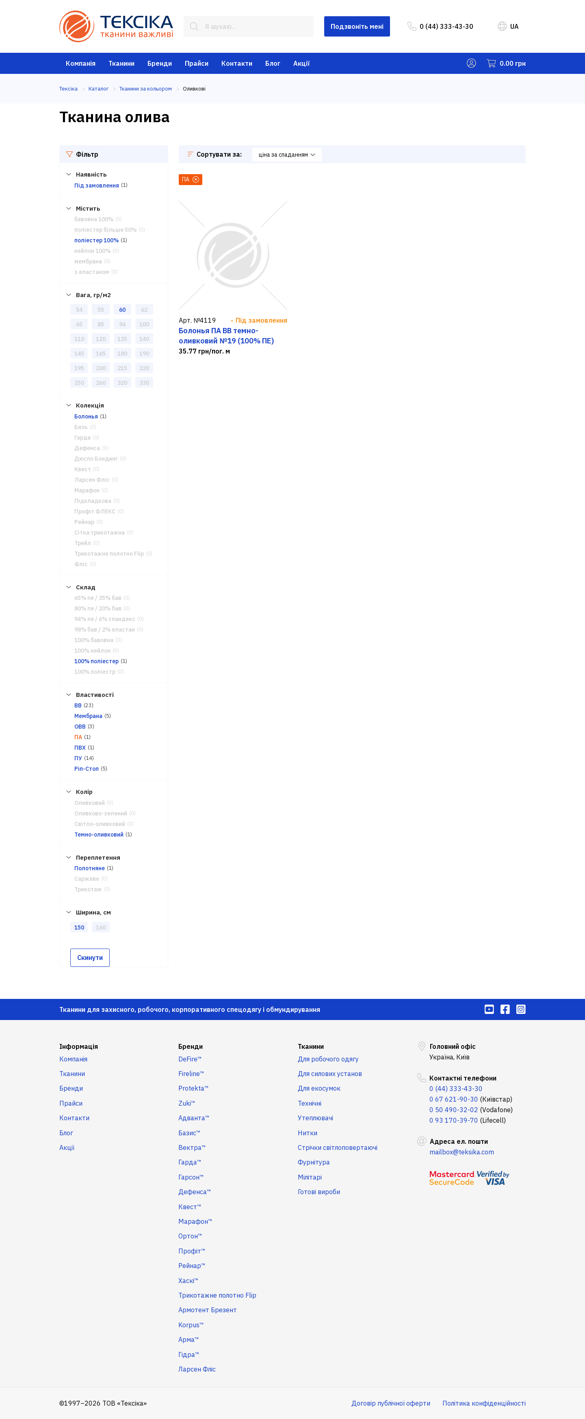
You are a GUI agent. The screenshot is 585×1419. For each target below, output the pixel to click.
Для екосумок (319, 1088)
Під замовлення (96, 185)
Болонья (86, 416)
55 (101, 309)
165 (101, 353)
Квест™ (190, 1207)
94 (122, 324)
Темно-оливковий (99, 834)
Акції (301, 63)
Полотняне (89, 868)
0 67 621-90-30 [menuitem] (453, 1099)
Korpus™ (191, 1325)
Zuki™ (186, 1103)
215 (122, 368)
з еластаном (91, 272)
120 (101, 339)
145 (79, 353)
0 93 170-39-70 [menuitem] (453, 1120)
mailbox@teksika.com (461, 1152)
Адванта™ (194, 1118)
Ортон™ (190, 1236)
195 (79, 368)
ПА (78, 737)
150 (79, 927)
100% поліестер (96, 661)
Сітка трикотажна (99, 532)
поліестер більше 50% (105, 229)
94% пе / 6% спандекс (104, 619)
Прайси (196, 63)
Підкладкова (92, 501)
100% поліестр (94, 671)
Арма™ (188, 1339)
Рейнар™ (192, 1266)
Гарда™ (190, 1162)
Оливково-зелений (100, 813)
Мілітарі (310, 1177)
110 (79, 339)
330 (144, 382)
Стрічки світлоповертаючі (337, 1147)
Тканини (121, 63)
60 (122, 309)
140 (144, 339)
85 (101, 324)
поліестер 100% (96, 240)
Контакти (236, 63)
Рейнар (84, 522)
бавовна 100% (93, 219)
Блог (272, 63)
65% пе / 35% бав (97, 598)
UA (508, 26)
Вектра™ (192, 1147)
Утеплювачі (315, 1118)
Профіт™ (192, 1251)
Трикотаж (88, 889)
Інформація (78, 1046)
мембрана (88, 261)
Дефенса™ (194, 1192)
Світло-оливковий (99, 824)
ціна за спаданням (287, 154)
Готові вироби (319, 1192)
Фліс (81, 564)
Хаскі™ (188, 1281)
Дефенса (87, 448)
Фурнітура (314, 1162)
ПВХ (80, 747)
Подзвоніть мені (357, 26)
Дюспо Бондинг (96, 458)
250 (79, 382)
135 (122, 339)
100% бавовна (93, 640)
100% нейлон (92, 650)
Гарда (82, 437)
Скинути (90, 957)
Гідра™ (188, 1354)
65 (79, 324)
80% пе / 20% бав (97, 608)
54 (79, 309)
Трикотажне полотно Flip (109, 553)
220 (144, 368)
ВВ (78, 705)
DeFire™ (190, 1059)
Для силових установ (330, 1074)
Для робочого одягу (328, 1059)
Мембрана (88, 716)
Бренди (159, 63)
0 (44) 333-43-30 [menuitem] (440, 26)
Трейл (82, 543)
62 (144, 309)
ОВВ (80, 726)
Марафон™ (195, 1221)
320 (122, 382)
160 (101, 927)
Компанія (80, 63)
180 (122, 353)
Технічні (309, 1103)
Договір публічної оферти (390, 1403)
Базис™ (189, 1133)
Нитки (307, 1133)
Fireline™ (191, 1074)
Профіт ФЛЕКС (94, 511)
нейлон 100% (92, 250)
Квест (82, 469)
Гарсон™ (191, 1177)
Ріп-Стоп (86, 768)
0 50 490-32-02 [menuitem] (453, 1110)
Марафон (87, 490)
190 (144, 353)
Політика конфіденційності (484, 1403)
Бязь (81, 427)
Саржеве (86, 878)
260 (101, 382)
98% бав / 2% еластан (104, 629)
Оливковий (89, 803)
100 (144, 324)
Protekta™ (193, 1088)
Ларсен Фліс (92, 479)
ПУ (78, 758)
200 (101, 368)
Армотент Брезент (207, 1310)
